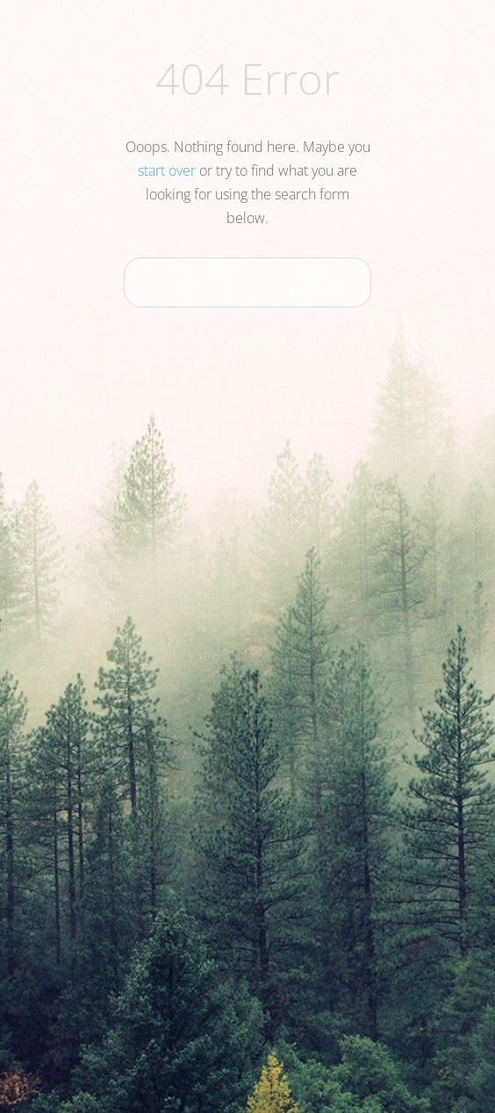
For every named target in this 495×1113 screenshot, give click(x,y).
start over (167, 170)
